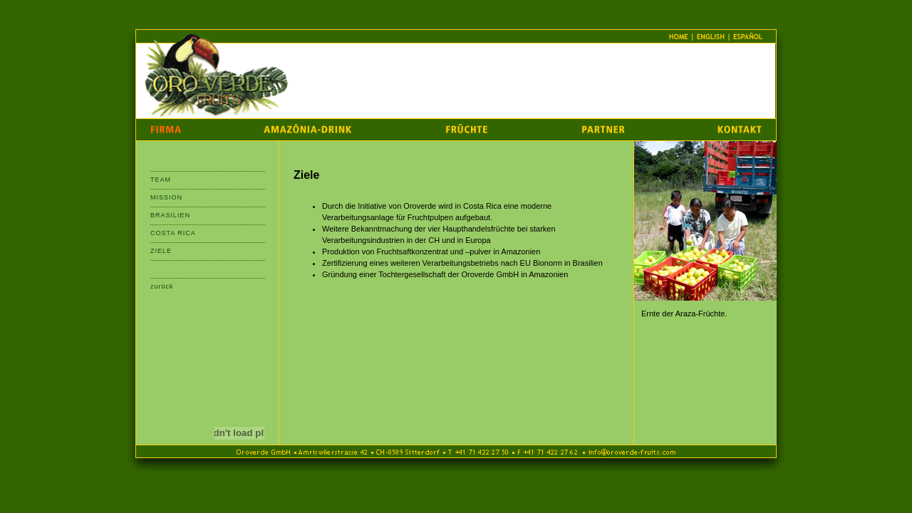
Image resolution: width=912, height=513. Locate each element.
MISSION (166, 197)
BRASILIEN (170, 215)
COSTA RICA (173, 233)
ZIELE (161, 250)
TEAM (160, 179)
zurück (162, 286)
